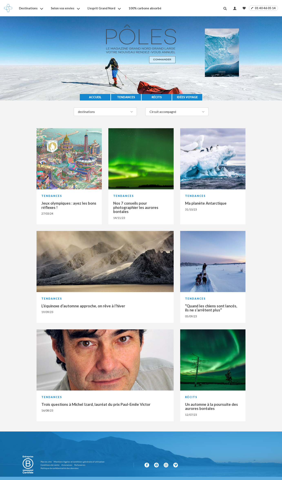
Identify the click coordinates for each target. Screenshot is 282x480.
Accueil (95, 97)
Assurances (66, 465)
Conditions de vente (50, 465)
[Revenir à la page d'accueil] (8, 8)
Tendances (126, 97)
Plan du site (46, 461)
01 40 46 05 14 (263, 8)
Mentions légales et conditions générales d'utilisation (79, 461)
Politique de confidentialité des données (60, 468)
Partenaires (79, 465)
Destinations (28, 8)
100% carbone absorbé (145, 8)
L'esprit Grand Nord (101, 8)
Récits (157, 97)
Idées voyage (187, 97)
